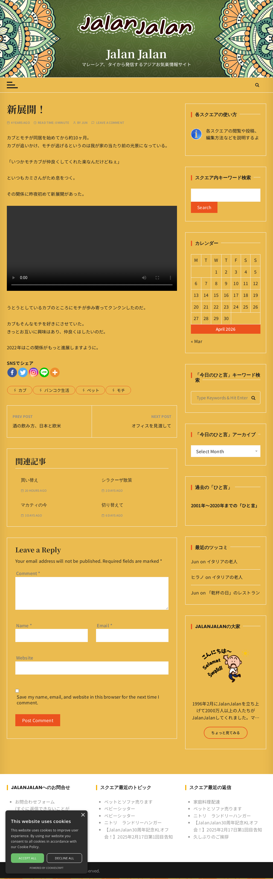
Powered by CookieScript (46, 868)
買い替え (29, 480)
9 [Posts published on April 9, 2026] (226, 284)
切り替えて (112, 505)
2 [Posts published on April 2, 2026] (226, 272)
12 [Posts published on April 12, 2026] (255, 284)
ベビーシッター (119, 809)
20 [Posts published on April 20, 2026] (196, 307)
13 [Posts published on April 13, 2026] (196, 295)
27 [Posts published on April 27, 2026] (196, 318)
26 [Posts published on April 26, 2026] (255, 307)
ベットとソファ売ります (128, 802)
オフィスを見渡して (151, 425)
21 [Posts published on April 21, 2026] (206, 307)
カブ (22, 390)
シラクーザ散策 (116, 480)
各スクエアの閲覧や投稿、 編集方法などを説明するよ (232, 134)
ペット (93, 390)
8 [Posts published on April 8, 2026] (216, 284)
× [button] (83, 815)
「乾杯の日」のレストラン (233, 593)
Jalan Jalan (137, 53)
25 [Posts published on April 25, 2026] (245, 307)
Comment (28, 573)
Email (104, 625)
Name (24, 625)
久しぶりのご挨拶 (211, 837)
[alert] (46, 842)
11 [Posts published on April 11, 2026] (245, 284)
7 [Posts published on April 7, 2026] (206, 284)
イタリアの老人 (222, 562)
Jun (85, 122)
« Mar (196, 341)
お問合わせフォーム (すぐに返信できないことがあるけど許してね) (42, 809)
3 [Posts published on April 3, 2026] (236, 272)
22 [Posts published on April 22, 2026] (216, 307)
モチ (121, 390)
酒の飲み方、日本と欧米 (37, 425)
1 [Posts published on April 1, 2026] (216, 272)
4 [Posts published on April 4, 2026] (246, 272)
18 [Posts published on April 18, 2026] (245, 295)
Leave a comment (110, 122)
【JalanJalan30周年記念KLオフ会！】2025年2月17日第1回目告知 (138, 833)
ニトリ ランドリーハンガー (133, 823)
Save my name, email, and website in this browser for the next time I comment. (88, 699)
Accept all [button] (27, 858)
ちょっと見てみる (225, 733)
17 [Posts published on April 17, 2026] (235, 295)
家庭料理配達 (206, 802)
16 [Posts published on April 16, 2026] (226, 295)
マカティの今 (34, 505)
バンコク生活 (56, 390)
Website (24, 657)
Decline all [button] (64, 858)
